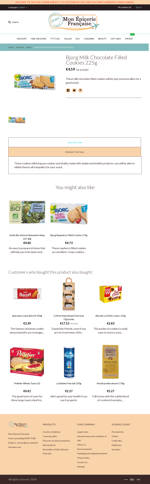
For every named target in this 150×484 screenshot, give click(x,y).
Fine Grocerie (38, 38)
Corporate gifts (50, 436)
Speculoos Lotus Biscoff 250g (27, 315)
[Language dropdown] (23, 7)
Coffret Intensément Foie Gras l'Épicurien (69, 317)
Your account (121, 424)
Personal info (118, 432)
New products (49, 445)
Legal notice (82, 432)
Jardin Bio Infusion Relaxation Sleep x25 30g (27, 237)
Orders (115, 436)
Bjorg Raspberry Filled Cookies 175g (68, 235)
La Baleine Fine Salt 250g (68, 383)
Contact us (82, 462)
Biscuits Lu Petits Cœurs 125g (111, 315)
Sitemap (81, 466)
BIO (78, 38)
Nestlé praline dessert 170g (110, 383)
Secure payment (84, 449)
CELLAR (68, 38)
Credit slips (117, 440)
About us (81, 444)
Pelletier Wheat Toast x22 (27, 383)
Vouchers (116, 449)
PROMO (130, 37)
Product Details (74, 152)
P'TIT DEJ (55, 38)
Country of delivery (51, 432)
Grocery (22, 38)
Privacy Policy (83, 458)
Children (89, 38)
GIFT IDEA (116, 37)
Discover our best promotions (56, 440)
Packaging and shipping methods (92, 453)
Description (75, 142)
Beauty (102, 38)
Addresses (117, 445)
